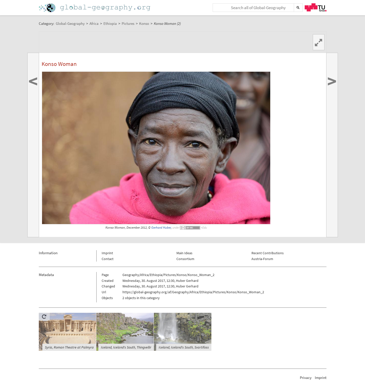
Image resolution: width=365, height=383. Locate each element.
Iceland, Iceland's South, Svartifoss (184, 347)
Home (95, 7)
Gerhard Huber (161, 227)
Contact (108, 259)
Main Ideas (184, 253)
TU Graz (315, 7)
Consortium (185, 259)
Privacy (306, 377)
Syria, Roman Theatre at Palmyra (69, 347)
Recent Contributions (267, 253)
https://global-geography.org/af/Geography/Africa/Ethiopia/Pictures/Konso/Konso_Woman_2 (193, 292)
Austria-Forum (262, 259)
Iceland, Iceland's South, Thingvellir (126, 347)
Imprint (107, 253)
